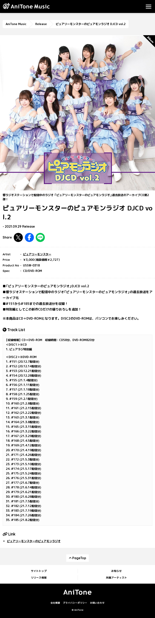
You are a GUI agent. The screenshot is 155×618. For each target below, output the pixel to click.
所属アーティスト (116, 577)
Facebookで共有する (29, 237)
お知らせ (116, 571)
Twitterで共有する (18, 237)
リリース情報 (39, 577)
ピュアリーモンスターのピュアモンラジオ (34, 541)
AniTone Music (16, 24)
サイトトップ (39, 571)
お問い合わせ (97, 603)
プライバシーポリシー (75, 603)
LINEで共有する (40, 237)
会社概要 (55, 603)
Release (41, 24)
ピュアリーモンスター (37, 254)
